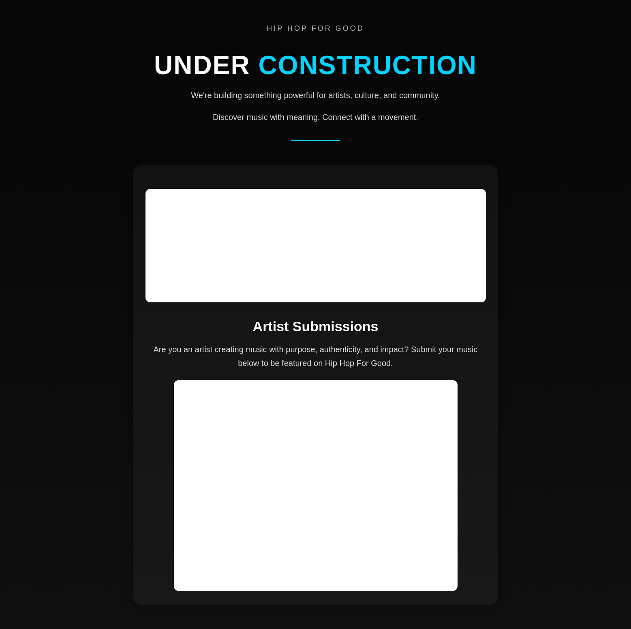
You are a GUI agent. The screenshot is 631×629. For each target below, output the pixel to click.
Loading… (316, 485)
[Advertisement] (315, 245)
